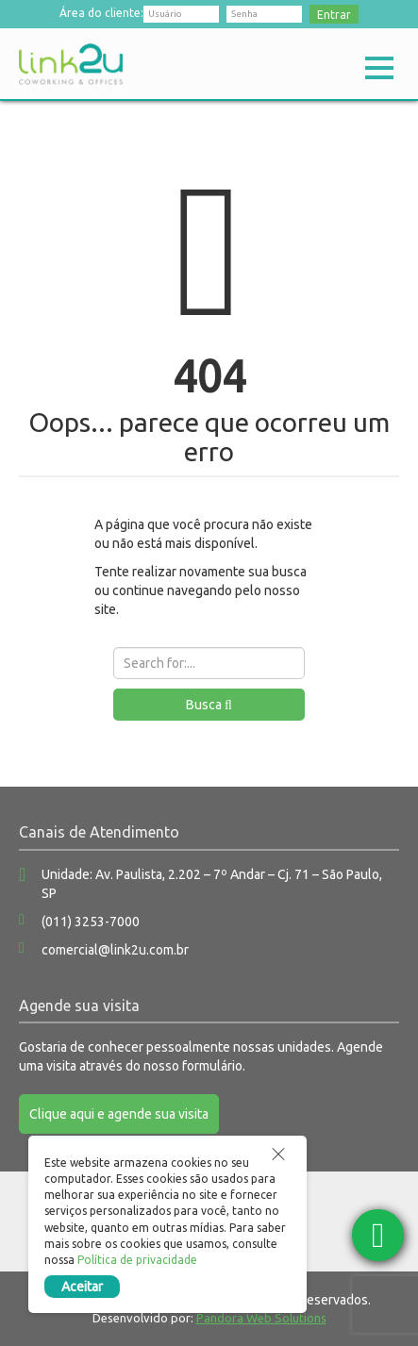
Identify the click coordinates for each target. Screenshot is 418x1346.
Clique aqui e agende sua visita (119, 1114)
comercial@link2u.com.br (115, 949)
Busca (209, 704)
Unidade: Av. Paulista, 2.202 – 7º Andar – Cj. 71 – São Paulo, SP (212, 884)
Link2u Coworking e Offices (71, 64)
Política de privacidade (137, 1260)
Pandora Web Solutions (261, 1317)
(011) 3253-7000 (91, 921)
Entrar (334, 14)
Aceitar (82, 1286)
